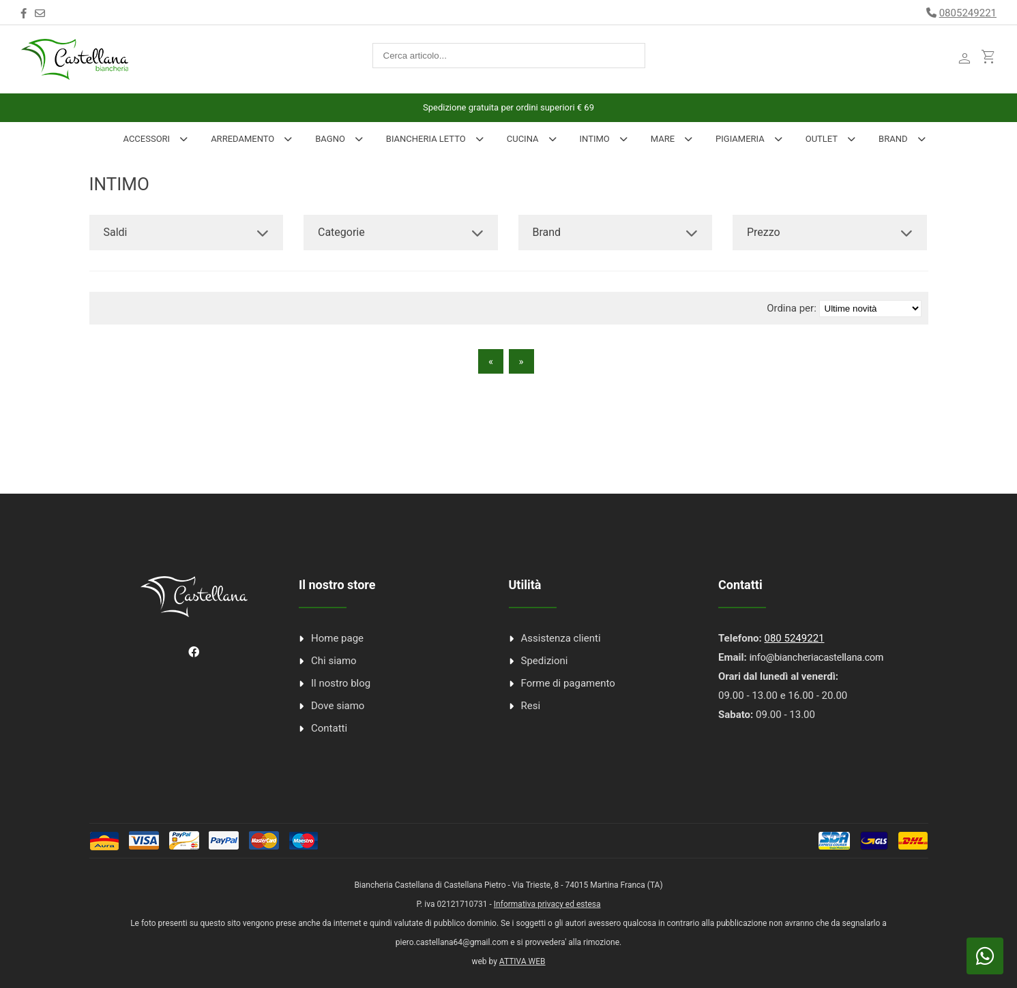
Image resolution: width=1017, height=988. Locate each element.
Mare (663, 139)
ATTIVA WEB (522, 961)
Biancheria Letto (426, 139)
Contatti (329, 728)
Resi (531, 706)
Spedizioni (544, 661)
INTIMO (595, 139)
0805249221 (968, 13)
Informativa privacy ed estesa (547, 904)
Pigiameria (740, 139)
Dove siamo (337, 706)
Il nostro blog (340, 683)
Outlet (822, 139)
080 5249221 (794, 638)
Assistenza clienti (561, 638)
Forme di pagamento (568, 683)
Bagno (330, 139)
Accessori (146, 139)
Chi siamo (334, 661)
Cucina (523, 139)
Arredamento (242, 139)
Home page (337, 638)
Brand (893, 139)
